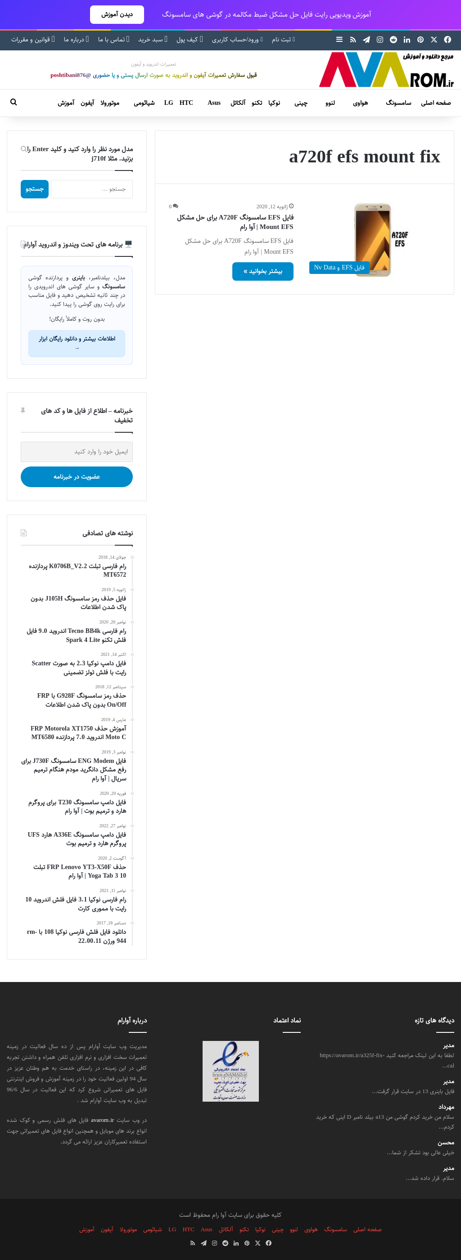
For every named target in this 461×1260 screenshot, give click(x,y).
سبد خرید (152, 40)
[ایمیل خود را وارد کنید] (77, 452)
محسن (446, 1143)
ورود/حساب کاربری (237, 40)
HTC (186, 103)
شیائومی (144, 103)
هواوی (360, 103)
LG (168, 103)
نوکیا (274, 103)
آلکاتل (237, 103)
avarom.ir (102, 1120)
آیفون (87, 103)
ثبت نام (283, 40)
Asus (214, 103)
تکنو (257, 103)
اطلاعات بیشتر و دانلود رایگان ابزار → (77, 343)
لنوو (330, 103)
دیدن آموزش (117, 14)
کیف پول (189, 40)
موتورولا (109, 103)
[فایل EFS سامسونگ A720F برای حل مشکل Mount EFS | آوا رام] (372, 240)
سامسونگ (398, 103)
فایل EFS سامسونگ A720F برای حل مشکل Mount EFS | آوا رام (235, 222)
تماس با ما (114, 40)
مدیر (448, 1045)
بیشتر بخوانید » (263, 271)
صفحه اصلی (436, 103)
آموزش (66, 103)
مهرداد (446, 1107)
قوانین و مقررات (33, 40)
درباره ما (76, 40)
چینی (300, 103)
